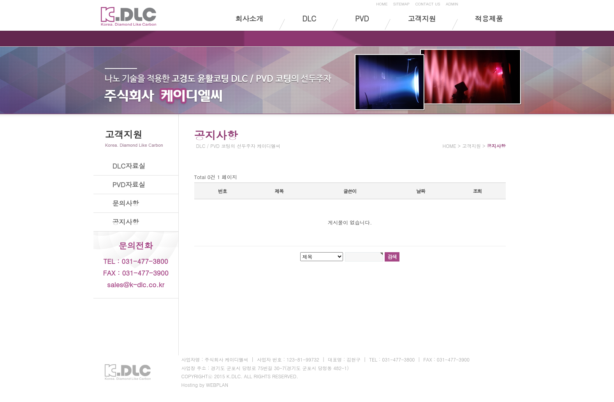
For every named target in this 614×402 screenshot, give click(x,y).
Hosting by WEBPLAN (205, 384)
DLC (309, 18)
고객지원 (422, 18)
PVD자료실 (129, 184)
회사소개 (249, 18)
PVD (362, 18)
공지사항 (126, 221)
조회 (477, 191)
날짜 (420, 191)
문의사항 (126, 203)
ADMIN (452, 4)
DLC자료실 (129, 165)
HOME (381, 4)
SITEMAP (401, 4)
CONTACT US (427, 4)
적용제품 (489, 18)
